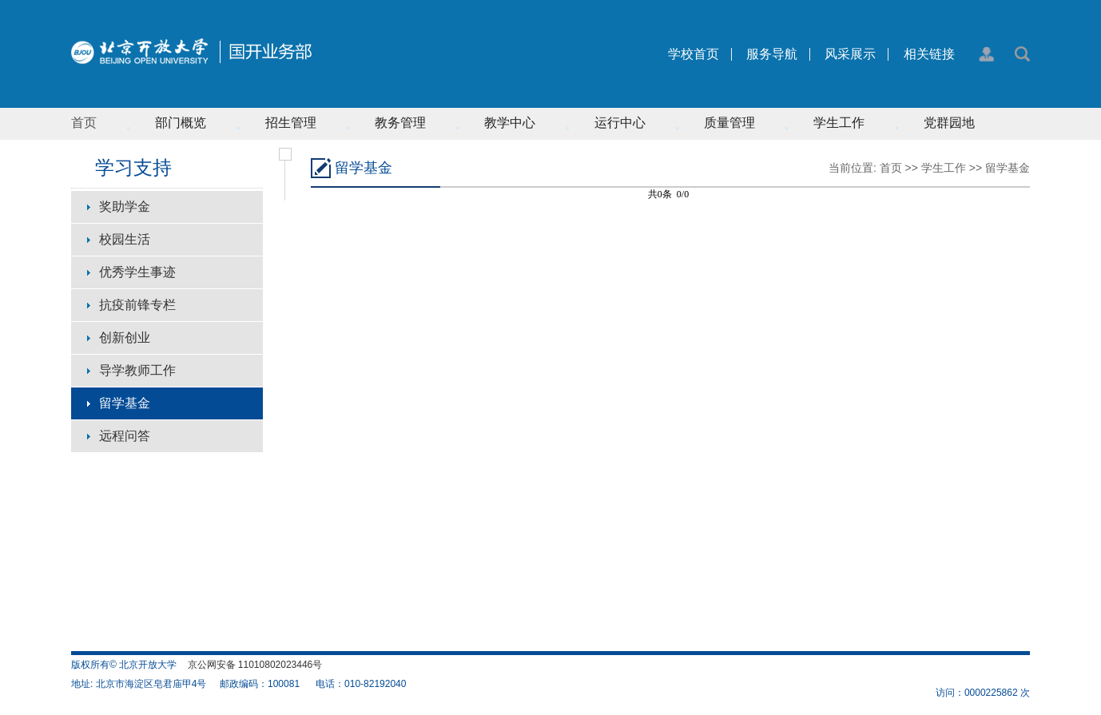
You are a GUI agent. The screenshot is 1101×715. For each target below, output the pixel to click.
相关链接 (929, 54)
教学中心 (509, 122)
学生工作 (839, 122)
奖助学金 (124, 206)
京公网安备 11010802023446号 (255, 664)
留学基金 (124, 403)
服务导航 (771, 54)
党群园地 (949, 122)
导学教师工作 (137, 370)
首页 (84, 122)
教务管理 (400, 122)
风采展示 (850, 54)
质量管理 (729, 122)
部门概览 (180, 122)
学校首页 (693, 54)
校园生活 (124, 239)
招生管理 (290, 122)
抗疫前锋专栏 (137, 305)
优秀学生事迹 (137, 272)
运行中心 (620, 122)
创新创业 (124, 337)
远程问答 (124, 436)
